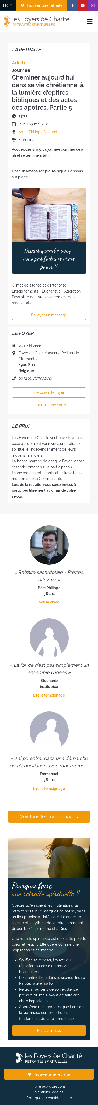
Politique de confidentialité (49, 1098)
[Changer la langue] (8, 5)
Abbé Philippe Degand (38, 132)
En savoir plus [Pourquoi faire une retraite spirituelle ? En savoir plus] (49, 1031)
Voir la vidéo (49, 602)
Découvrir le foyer (49, 392)
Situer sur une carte (49, 405)
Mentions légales (49, 1092)
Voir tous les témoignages (49, 816)
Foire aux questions (49, 1086)
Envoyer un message (49, 315)
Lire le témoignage (49, 695)
